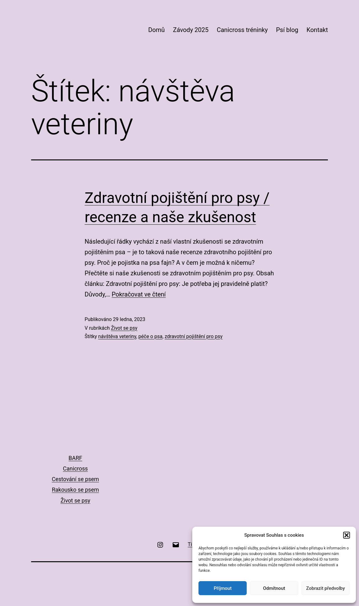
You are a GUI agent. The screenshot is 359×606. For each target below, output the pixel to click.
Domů (156, 30)
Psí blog (287, 30)
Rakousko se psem (75, 489)
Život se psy (124, 328)
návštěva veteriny (117, 336)
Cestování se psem (75, 479)
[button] (346, 535)
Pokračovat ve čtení (139, 294)
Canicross (75, 468)
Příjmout (222, 588)
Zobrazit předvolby (325, 588)
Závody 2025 (190, 30)
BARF (75, 458)
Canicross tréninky (242, 30)
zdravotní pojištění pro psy (193, 336)
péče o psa (150, 336)
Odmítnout (274, 588)
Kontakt (317, 30)
